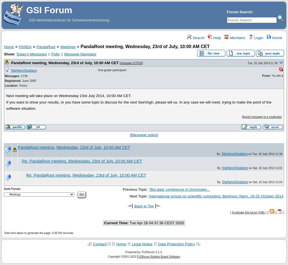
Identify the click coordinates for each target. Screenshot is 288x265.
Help (214, 38)
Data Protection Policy (176, 244)
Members (234, 38)
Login (256, 38)
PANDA (25, 47)
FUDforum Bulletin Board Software (158, 256)
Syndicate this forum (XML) (249, 212)
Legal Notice (142, 244)
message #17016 (131, 63)
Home (274, 38)
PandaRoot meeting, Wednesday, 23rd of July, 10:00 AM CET (64, 63)
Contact (99, 244)
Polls (55, 54)
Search (195, 38)
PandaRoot (46, 47)
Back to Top (144, 206)
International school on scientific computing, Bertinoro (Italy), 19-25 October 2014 (216, 196)
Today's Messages (31, 54)
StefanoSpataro (24, 70)
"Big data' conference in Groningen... (179, 189)
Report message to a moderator (262, 116)
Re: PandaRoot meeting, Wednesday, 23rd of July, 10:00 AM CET (82, 161)
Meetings (68, 47)
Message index (144, 135)
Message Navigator (80, 54)
